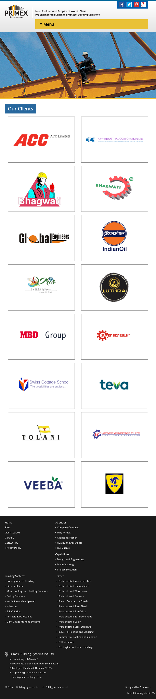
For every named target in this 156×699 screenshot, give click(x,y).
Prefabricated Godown (71, 596)
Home (8, 522)
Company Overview (68, 527)
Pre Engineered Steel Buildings (75, 647)
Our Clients (63, 548)
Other (60, 576)
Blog (7, 527)
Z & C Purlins (14, 611)
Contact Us (11, 542)
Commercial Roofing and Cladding (77, 637)
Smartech (145, 687)
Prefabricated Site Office (72, 611)
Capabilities (62, 554)
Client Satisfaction (67, 537)
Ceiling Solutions (16, 596)
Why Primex (63, 532)
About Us (60, 522)
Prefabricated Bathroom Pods (75, 616)
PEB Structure (66, 642)
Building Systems (15, 576)
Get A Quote (12, 532)
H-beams (12, 606)
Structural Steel (15, 586)
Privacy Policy (13, 548)
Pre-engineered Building (20, 581)
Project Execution (67, 569)
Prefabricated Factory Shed (73, 586)
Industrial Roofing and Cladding (76, 632)
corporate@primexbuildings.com (29, 672)
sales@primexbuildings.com (26, 676)
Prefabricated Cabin (69, 621)
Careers (9, 537)
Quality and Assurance (69, 542)
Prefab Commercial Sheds (73, 601)
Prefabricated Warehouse (73, 591)
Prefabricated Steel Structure (74, 626)
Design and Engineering (70, 559)
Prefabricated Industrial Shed (74, 581)
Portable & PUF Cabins (19, 616)
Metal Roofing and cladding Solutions (27, 591)
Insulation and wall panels (21, 601)
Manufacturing (65, 564)
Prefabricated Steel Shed (72, 606)
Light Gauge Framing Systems (23, 621)
